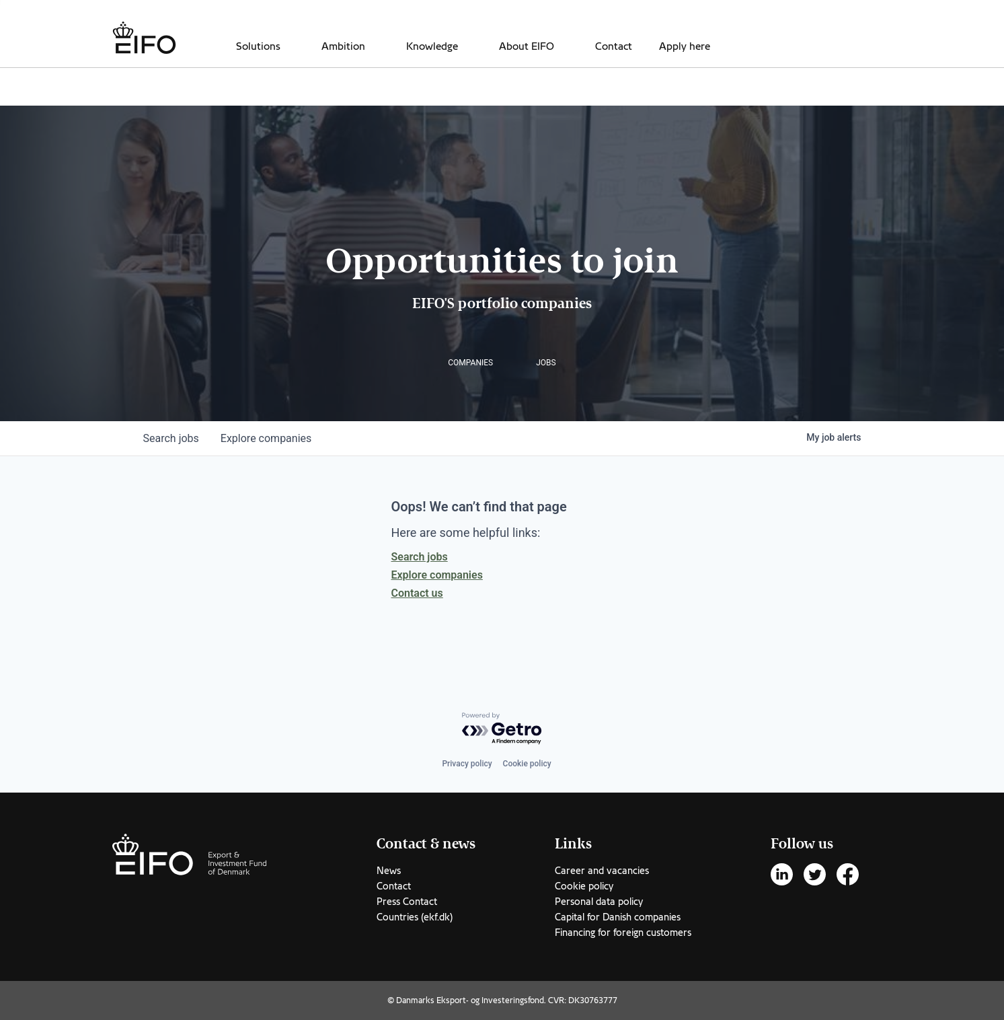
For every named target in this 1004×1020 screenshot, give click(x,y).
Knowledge (432, 46)
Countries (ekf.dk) (415, 917)
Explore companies (437, 575)
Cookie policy (527, 763)
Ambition (343, 46)
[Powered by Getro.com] (502, 729)
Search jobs (419, 556)
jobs (171, 438)
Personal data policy (599, 901)
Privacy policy (467, 763)
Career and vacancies (602, 870)
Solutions (258, 46)
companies (266, 438)
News (389, 870)
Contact (613, 46)
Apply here (684, 46)
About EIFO (526, 46)
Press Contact (407, 901)
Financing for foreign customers (623, 932)
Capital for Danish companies (618, 917)
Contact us (417, 593)
